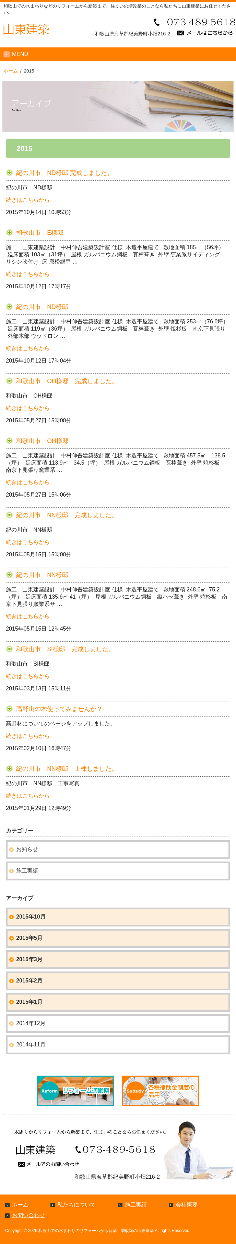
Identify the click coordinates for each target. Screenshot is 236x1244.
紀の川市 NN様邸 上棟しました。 (66, 768)
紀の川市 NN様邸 (42, 574)
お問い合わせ (28, 1215)
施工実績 (27, 871)
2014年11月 (30, 1044)
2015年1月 (29, 1002)
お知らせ (27, 849)
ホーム (20, 1205)
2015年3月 (29, 959)
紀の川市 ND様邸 (42, 306)
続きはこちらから (28, 200)
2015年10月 (30, 917)
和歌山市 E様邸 (39, 232)
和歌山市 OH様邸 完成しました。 (67, 381)
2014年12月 (30, 1023)
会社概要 (187, 1205)
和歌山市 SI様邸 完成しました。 (65, 649)
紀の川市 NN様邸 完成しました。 (66, 515)
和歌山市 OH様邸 (42, 440)
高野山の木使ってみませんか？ (59, 709)
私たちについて (76, 1205)
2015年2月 (29, 981)
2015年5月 (29, 938)
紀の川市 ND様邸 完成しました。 (64, 172)
